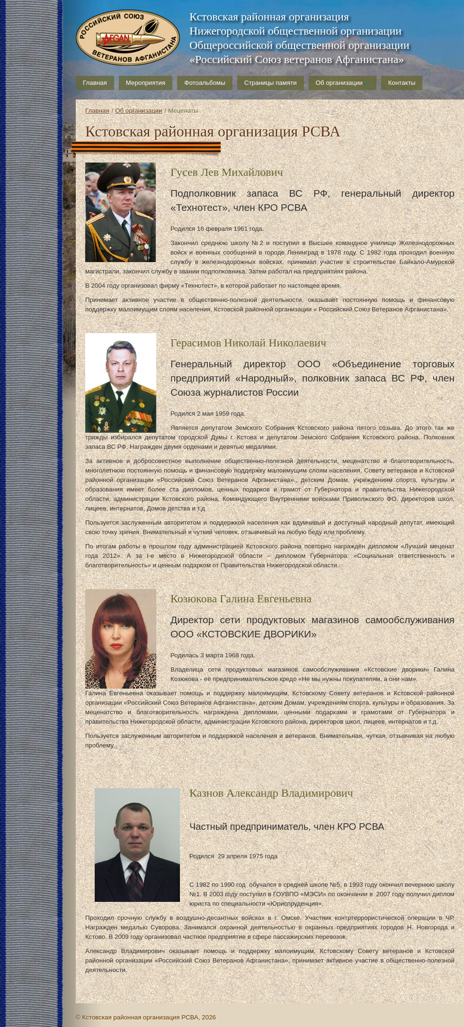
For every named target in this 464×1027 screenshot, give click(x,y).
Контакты (402, 82)
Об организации (342, 82)
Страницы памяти (270, 82)
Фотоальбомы (204, 82)
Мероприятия (146, 82)
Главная (95, 82)
